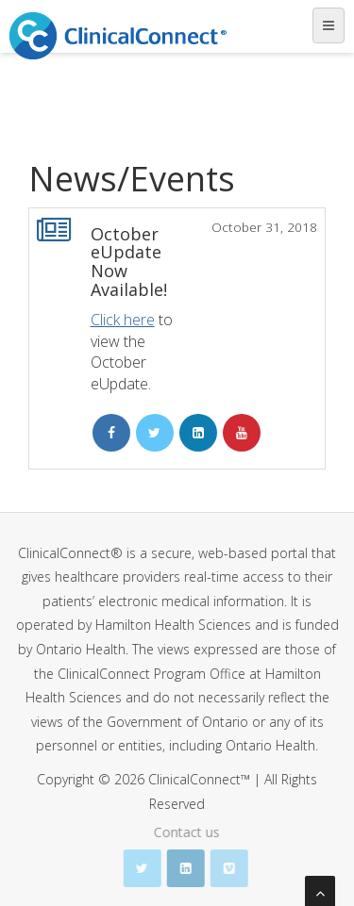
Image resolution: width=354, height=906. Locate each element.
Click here (123, 319)
